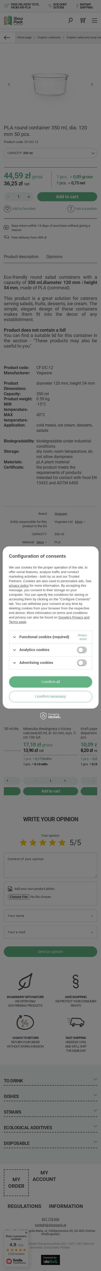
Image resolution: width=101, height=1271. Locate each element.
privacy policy (19, 585)
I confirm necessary (50, 696)
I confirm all (50, 682)
